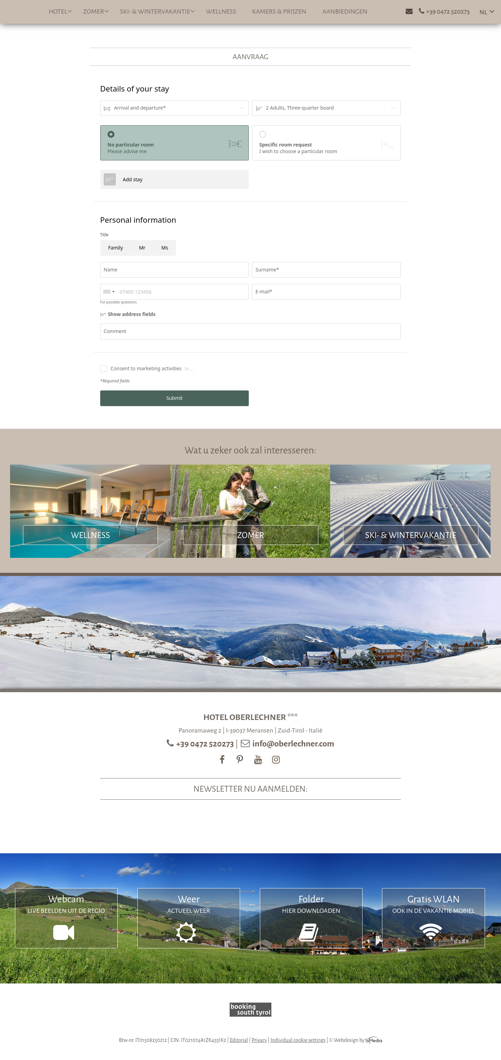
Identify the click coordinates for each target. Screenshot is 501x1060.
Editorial (239, 1040)
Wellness (221, 11)
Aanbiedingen (344, 11)
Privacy (259, 1040)
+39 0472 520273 (205, 743)
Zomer (96, 11)
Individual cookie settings (298, 1040)
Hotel (60, 11)
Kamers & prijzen (279, 11)
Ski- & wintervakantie (157, 11)
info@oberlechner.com (293, 743)
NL (483, 12)
